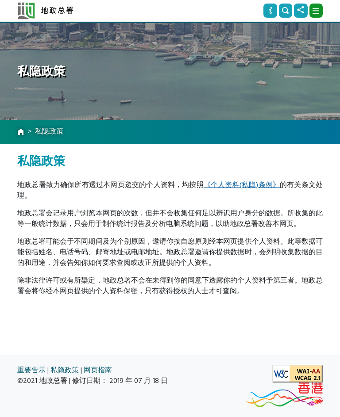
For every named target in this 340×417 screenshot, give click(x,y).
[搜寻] (285, 11)
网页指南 (98, 370)
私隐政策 (64, 370)
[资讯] (270, 11)
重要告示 (31, 370)
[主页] (20, 132)
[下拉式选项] (316, 11)
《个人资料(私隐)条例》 (242, 185)
